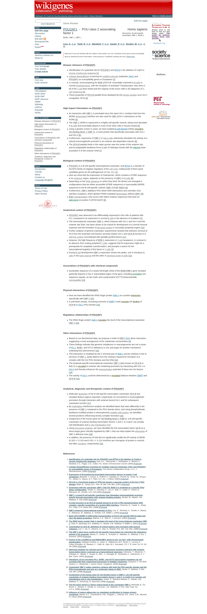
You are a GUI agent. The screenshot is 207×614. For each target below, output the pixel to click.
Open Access (41, 194)
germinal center (114, 256)
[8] (132, 178)
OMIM (37, 102)
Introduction (40, 169)
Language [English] (43, 180)
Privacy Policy (41, 191)
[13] (83, 280)
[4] (87, 98)
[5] (76, 119)
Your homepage (42, 66)
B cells (137, 82)
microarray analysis (84, 428)
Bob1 (121, 187)
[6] (138, 126)
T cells (104, 243)
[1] (97, 73)
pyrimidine (137, 274)
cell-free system (76, 237)
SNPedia (39, 104)
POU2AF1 (70, 29)
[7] (100, 151)
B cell (78, 252)
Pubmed (137, 464)
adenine (137, 147)
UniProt (38, 107)
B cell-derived (121, 129)
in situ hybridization (97, 425)
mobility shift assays (119, 412)
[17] (108, 425)
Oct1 (128, 338)
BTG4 (117, 70)
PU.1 (73, 347)
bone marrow (85, 256)
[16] (70, 372)
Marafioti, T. (98, 44)
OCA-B (90, 95)
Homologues (40, 91)
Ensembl (39, 110)
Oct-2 (71, 369)
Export (39, 47)
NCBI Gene (40, 94)
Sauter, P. (115, 44)
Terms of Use (41, 188)
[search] (44, 24)
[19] (101, 443)
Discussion (40, 33)
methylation (77, 406)
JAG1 (131, 76)
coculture (82, 443)
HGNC (38, 113)
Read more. (130, 56)
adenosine (73, 200)
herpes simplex (130, 95)
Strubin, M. (131, 44)
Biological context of (47, 129)
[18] (90, 434)
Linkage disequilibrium (79, 76)
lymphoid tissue (83, 85)
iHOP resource (41, 99)
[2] (114, 79)
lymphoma (77, 92)
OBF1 (119, 178)
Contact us (40, 177)
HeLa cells (108, 138)
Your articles (40, 69)
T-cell (79, 89)
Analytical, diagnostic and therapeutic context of (44, 159)
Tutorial (38, 172)
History (38, 36)
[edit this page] (140, 21)
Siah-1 (116, 295)
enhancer (78, 178)
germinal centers (104, 227)
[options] (51, 24)
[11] (124, 237)
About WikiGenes (121, 605)
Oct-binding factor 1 (78, 132)
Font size (39, 80)
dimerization (81, 116)
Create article (41, 72)
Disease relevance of (47, 121)
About (37, 174)
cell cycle (113, 169)
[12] (130, 256)
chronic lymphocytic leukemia (82, 73)
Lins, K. (67, 44)
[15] (97, 351)
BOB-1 (101, 82)
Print (37, 44)
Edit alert (40, 39)
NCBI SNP (40, 96)
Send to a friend (44, 55)
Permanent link (42, 41)
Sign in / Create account (162, 16)
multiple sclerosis (110, 76)
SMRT (112, 301)
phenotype (140, 431)
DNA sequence (93, 181)
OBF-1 (89, 113)
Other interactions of (47, 153)
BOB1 (123, 271)
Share (39, 58)
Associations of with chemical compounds (47, 139)
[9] (104, 200)
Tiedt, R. (81, 44)
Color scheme (41, 82)
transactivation (81, 197)
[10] (142, 227)
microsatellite (75, 280)
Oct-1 (80, 305)
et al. (74, 44)
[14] (98, 305)
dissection (83, 394)
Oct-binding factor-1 (110, 419)
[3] (84, 92)
